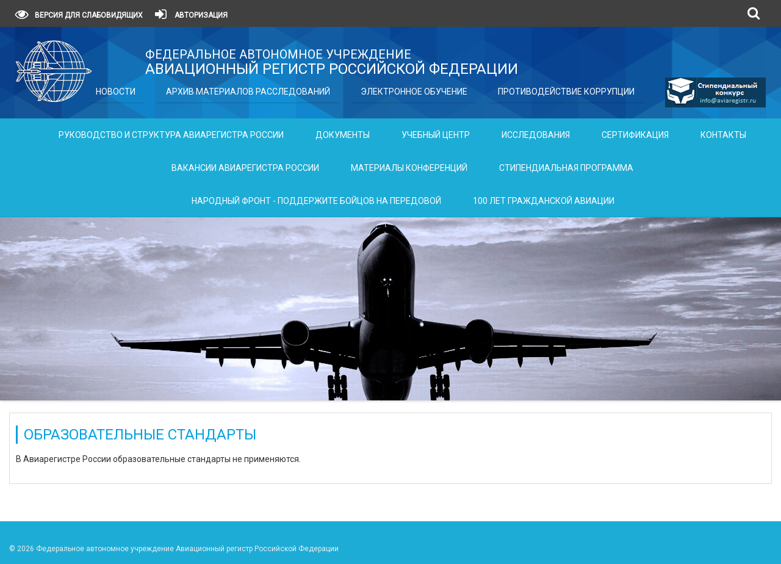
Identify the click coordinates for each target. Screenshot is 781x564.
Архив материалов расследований (248, 91)
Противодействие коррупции (566, 91)
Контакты (723, 135)
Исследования (536, 135)
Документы (342, 135)
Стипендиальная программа (566, 168)
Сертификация (635, 135)
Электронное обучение (414, 91)
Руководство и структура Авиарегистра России (171, 135)
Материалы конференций (409, 168)
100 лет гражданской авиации (543, 201)
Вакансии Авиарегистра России (245, 168)
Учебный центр (435, 135)
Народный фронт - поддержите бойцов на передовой (316, 201)
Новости (115, 91)
